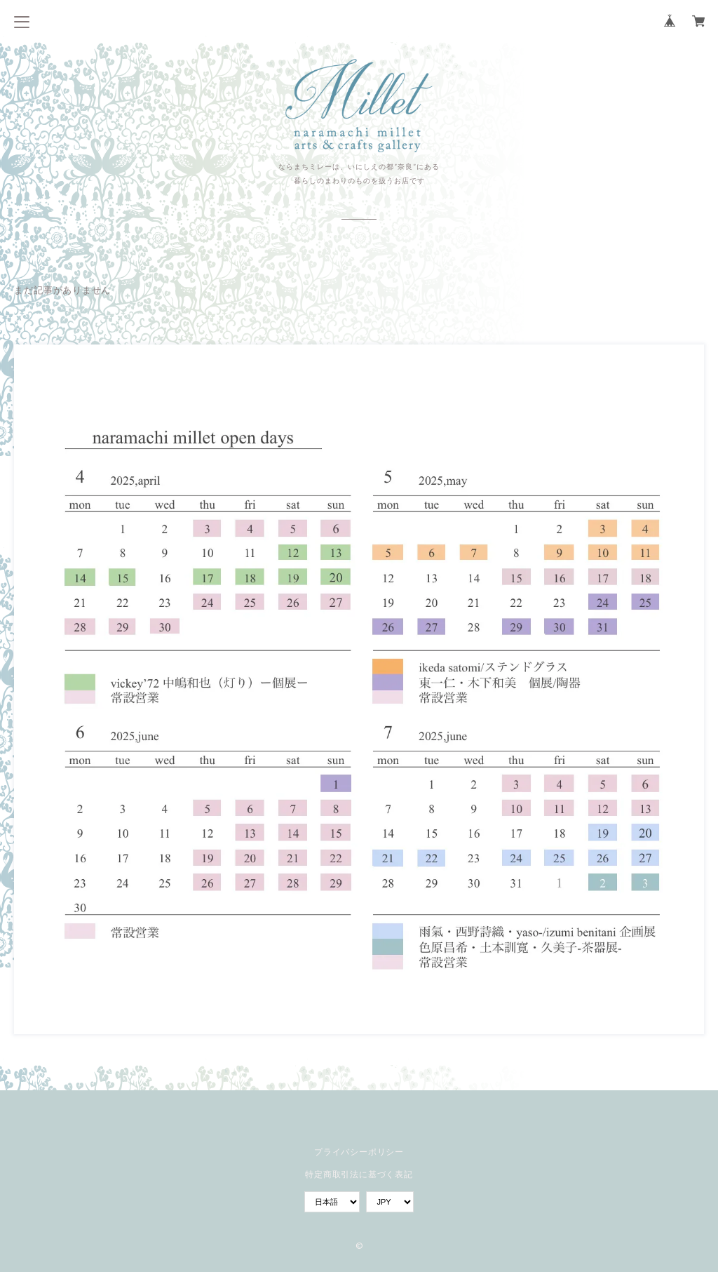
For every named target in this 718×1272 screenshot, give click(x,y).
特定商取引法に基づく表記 (358, 1174)
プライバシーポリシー (359, 1151)
